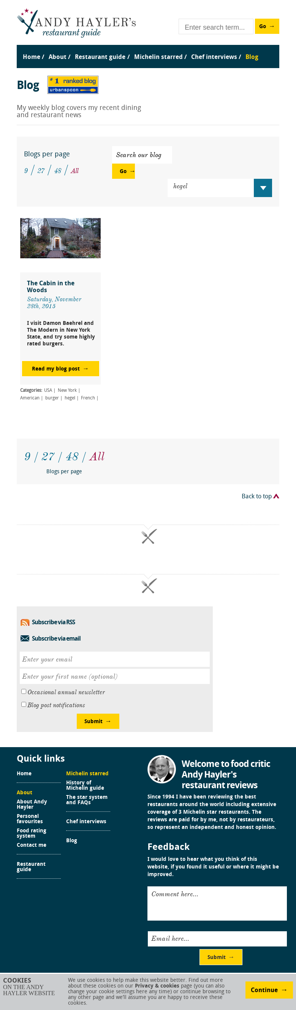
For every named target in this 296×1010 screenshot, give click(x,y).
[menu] (148, 49)
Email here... (170, 938)
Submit (93, 722)
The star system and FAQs (87, 800)
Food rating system (31, 834)
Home (24, 774)
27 (40, 171)
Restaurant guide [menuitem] (100, 57)
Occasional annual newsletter (66, 692)
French (88, 398)
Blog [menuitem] (251, 57)
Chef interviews (86, 822)
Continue (264, 991)
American (30, 398)
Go (262, 27)
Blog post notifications (56, 705)
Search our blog (138, 155)
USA (48, 390)
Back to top (257, 497)
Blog (71, 841)
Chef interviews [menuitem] (214, 57)
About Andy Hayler (32, 805)
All (74, 171)
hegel (70, 398)
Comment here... (174, 894)
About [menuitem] (57, 57)
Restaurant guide (31, 867)
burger (52, 398)
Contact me (31, 845)
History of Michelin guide (85, 786)
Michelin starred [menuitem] (158, 57)
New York (67, 390)
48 (57, 171)
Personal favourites (30, 819)
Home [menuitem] (31, 57)
